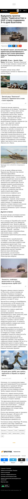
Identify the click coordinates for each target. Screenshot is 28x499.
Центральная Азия (15, 455)
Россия (22, 433)
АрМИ (10, 433)
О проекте (3, 468)
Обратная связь (4, 482)
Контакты (8, 468)
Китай (15, 430)
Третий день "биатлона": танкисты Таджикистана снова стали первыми (13, 98)
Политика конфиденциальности (8, 474)
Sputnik (3, 43)
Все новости (3, 430)
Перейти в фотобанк (16, 43)
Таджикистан (4, 433)
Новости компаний (5, 472)
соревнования (21, 430)
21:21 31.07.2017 (4, 25)
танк (2, 436)
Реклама (15, 470)
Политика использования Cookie (9, 476)
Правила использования (6, 470)
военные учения (16, 433)
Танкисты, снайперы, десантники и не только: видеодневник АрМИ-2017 (13, 281)
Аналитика (10, 430)
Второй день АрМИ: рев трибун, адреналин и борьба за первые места (14, 373)
